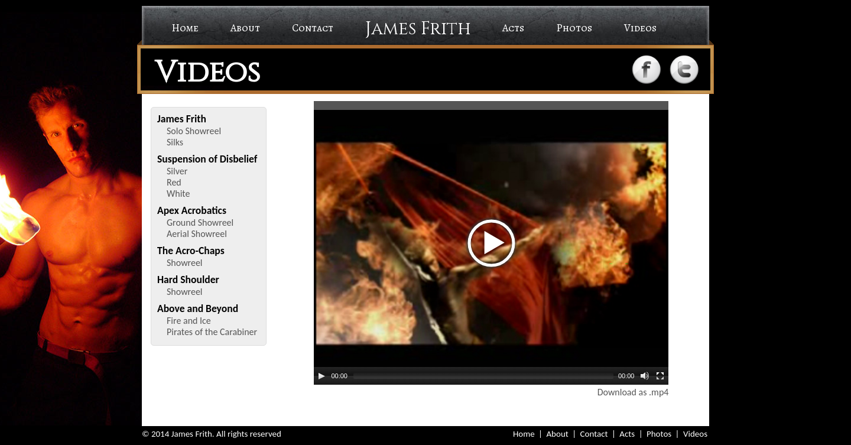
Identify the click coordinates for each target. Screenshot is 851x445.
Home (185, 28)
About (245, 28)
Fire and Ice (189, 320)
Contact (312, 28)
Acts (513, 28)
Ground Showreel (200, 222)
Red (174, 182)
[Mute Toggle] (644, 376)
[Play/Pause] (321, 376)
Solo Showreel (194, 131)
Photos (574, 28)
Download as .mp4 (633, 392)
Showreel (185, 262)
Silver (177, 171)
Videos (640, 28)
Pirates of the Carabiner (212, 331)
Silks (175, 142)
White (178, 193)
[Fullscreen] (660, 376)
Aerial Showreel (197, 233)
